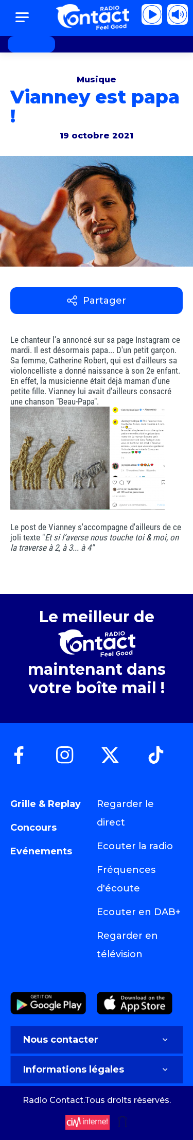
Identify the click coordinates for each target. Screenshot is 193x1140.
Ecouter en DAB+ (139, 912)
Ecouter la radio (135, 846)
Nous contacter (96, 1039)
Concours (33, 827)
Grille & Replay (45, 804)
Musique (96, 79)
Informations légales (96, 1069)
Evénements (41, 851)
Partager (96, 300)
